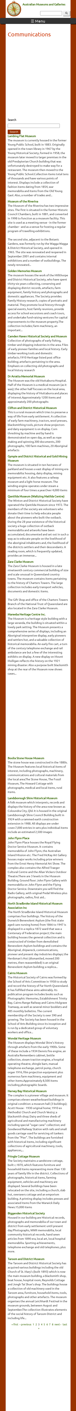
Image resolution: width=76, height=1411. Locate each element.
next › (58, 1324)
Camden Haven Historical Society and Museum (37, 336)
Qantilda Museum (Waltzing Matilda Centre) (36, 496)
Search (12, 119)
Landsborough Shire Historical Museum (32, 798)
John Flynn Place (18, 838)
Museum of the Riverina (23, 201)
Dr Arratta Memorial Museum (26, 376)
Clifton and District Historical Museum (32, 408)
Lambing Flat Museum (22, 136)
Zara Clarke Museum (20, 561)
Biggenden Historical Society (26, 1213)
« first (15, 1324)
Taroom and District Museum (26, 1259)
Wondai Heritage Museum (24, 1038)
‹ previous (25, 1324)
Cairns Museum (17, 973)
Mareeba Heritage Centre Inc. (26, 614)
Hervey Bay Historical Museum (27, 1091)
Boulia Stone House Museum (26, 758)
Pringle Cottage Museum (24, 1156)
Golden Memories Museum (25, 271)
